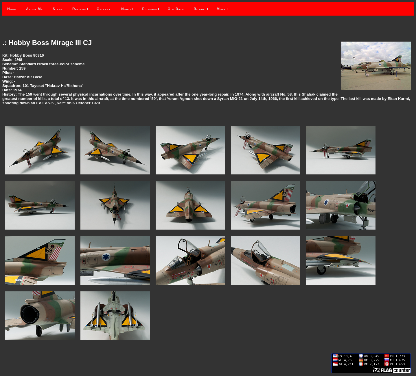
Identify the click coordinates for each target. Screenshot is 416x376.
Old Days (176, 9)
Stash (57, 9)
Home (11, 9)
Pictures (149, 9)
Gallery (104, 9)
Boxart (200, 9)
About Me (34, 9)
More (221, 9)
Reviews (79, 9)
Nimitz (126, 9)
